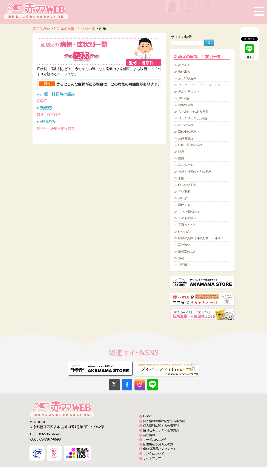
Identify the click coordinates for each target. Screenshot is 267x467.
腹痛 (181, 158)
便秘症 (42, 101)
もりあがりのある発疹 (193, 111)
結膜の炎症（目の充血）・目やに (200, 238)
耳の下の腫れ (187, 218)
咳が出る (184, 71)
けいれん (184, 231)
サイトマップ (152, 458)
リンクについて (153, 453)
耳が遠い (184, 245)
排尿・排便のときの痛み (194, 171)
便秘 (181, 258)
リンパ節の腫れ (188, 211)
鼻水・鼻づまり (188, 91)
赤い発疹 (184, 98)
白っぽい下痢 (187, 185)
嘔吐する (184, 205)
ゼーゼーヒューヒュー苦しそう (199, 85)
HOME (147, 416)
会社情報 (149, 435)
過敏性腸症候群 (49, 114)
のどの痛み (185, 125)
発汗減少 (184, 264)
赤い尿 (182, 198)
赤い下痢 (184, 191)
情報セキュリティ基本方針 (161, 430)
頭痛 (181, 151)
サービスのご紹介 (155, 439)
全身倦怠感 (185, 138)
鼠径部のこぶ (187, 251)
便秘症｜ (44, 128)
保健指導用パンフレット (159, 448)
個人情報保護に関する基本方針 (164, 421)
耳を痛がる (185, 165)
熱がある (184, 65)
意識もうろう (187, 225)
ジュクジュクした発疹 (193, 118)
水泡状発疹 (185, 105)
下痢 (181, 178)
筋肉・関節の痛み (190, 145)
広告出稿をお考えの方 (158, 444)
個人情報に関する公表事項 (161, 425)
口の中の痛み (187, 131)
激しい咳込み (187, 78)
